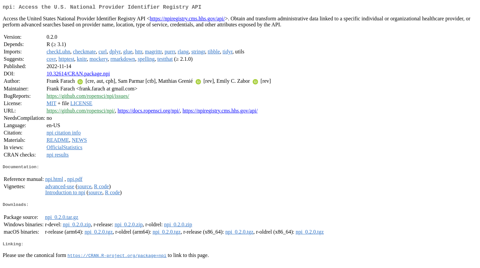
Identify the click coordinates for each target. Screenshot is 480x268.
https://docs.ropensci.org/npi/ (148, 112)
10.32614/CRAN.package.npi (78, 75)
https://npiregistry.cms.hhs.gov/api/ (187, 20)
